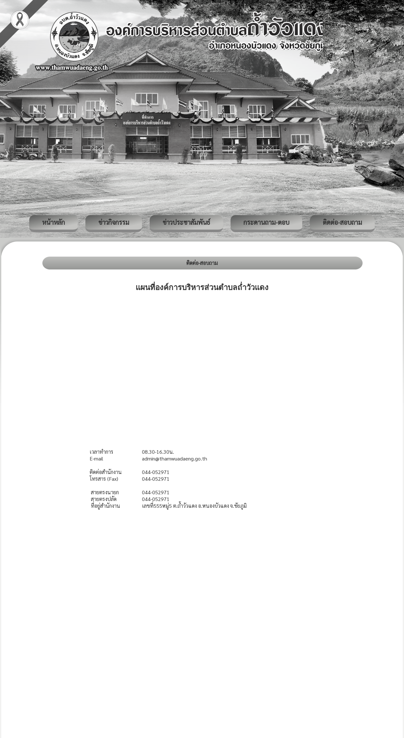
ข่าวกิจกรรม (113, 222)
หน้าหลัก (53, 222)
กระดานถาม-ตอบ (266, 222)
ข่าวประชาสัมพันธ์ (186, 222)
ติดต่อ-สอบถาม (342, 222)
